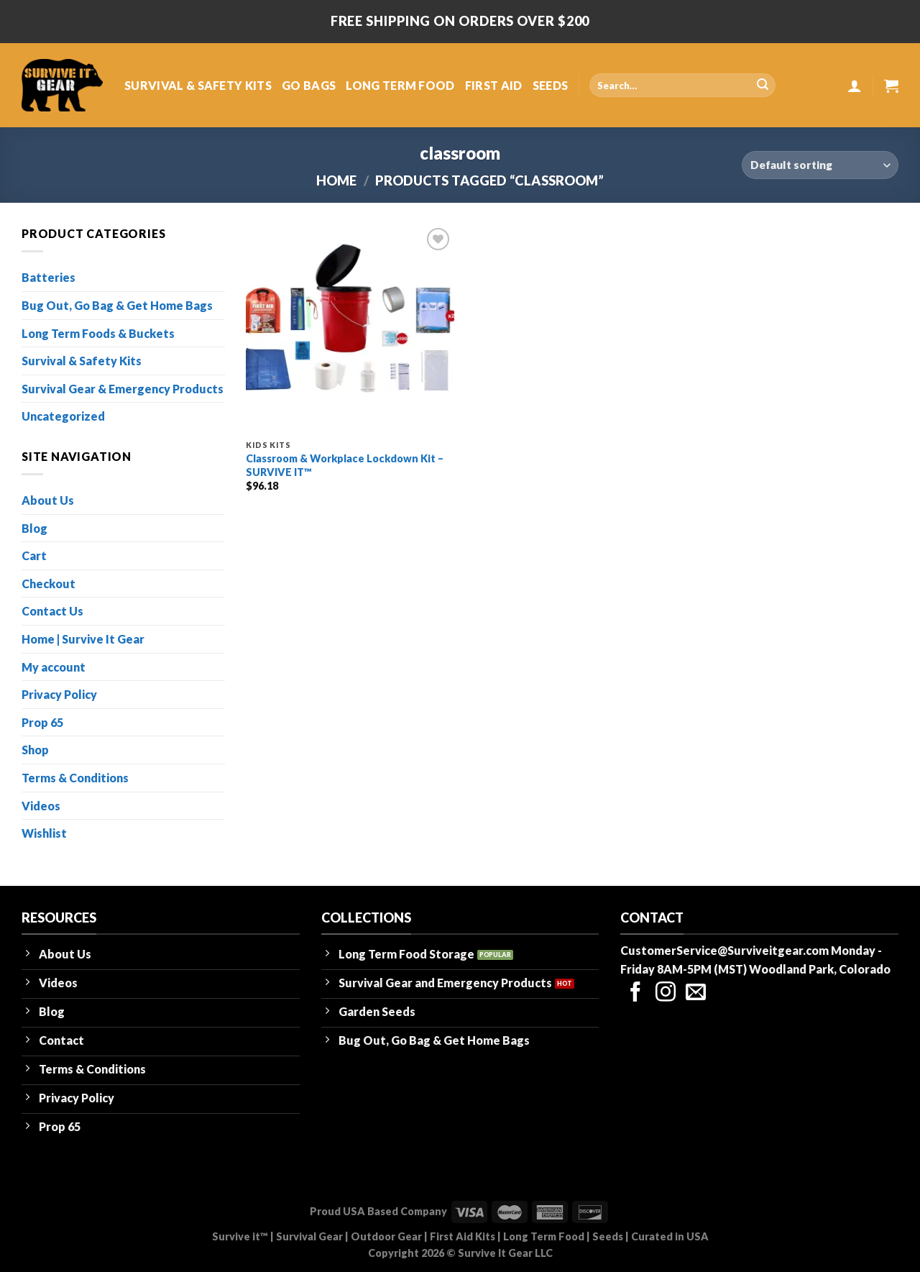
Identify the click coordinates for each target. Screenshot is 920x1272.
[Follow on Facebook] (635, 993)
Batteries (48, 277)
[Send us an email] (696, 993)
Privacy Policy (59, 694)
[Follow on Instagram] (666, 993)
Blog (34, 528)
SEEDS (551, 85)
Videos (41, 806)
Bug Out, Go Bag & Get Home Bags (117, 305)
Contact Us (52, 611)
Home (336, 180)
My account (54, 667)
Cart (34, 555)
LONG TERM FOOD (400, 85)
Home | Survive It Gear (83, 639)
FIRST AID (494, 85)
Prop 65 (42, 722)
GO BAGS (309, 85)
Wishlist (44, 833)
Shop (35, 749)
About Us (48, 500)
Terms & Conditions (75, 777)
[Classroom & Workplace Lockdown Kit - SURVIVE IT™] (350, 328)
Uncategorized (63, 416)
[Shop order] (820, 165)
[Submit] (762, 85)
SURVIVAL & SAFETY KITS (198, 85)
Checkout (48, 583)
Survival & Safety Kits (82, 360)
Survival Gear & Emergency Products (123, 388)
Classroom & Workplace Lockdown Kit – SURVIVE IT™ (344, 465)
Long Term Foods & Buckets (98, 333)
